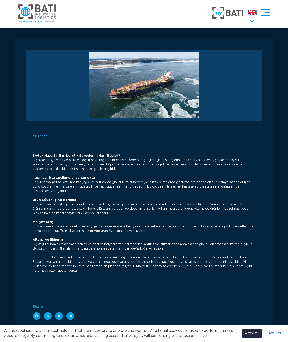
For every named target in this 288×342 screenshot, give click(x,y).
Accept (252, 333)
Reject (275, 333)
